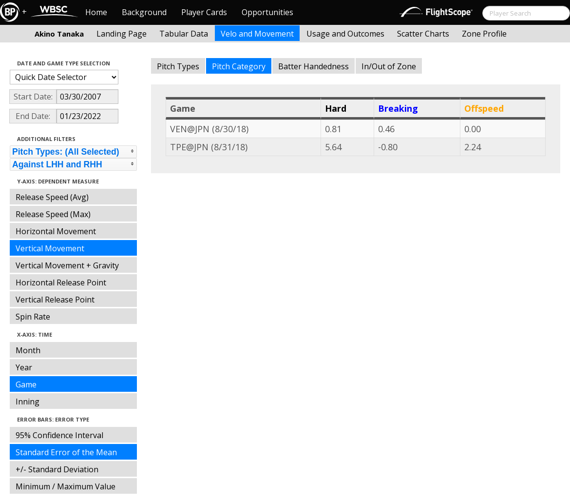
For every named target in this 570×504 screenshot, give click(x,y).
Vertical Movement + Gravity (67, 265)
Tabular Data (183, 33)
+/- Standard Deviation (57, 469)
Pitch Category (239, 66)
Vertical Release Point (55, 299)
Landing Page (121, 33)
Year (24, 367)
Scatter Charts (423, 33)
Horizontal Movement (56, 231)
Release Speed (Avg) (52, 197)
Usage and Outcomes (345, 33)
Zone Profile (484, 33)
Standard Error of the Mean (66, 452)
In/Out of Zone (388, 66)
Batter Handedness (313, 66)
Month (28, 350)
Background (144, 12)
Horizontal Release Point (61, 282)
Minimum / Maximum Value (65, 486)
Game (26, 384)
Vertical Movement (50, 248)
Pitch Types (178, 66)
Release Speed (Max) (53, 214)
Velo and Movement (257, 33)
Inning (27, 401)
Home (96, 12)
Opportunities (267, 12)
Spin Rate (33, 316)
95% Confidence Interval (59, 435)
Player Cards (204, 12)
